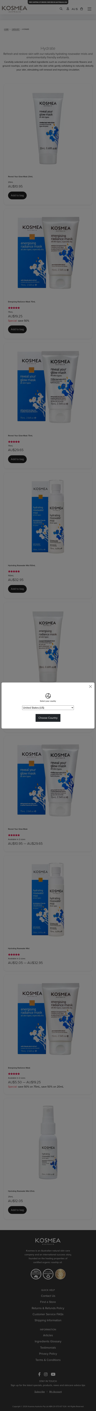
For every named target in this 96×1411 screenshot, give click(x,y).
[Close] (90, 686)
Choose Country (48, 718)
